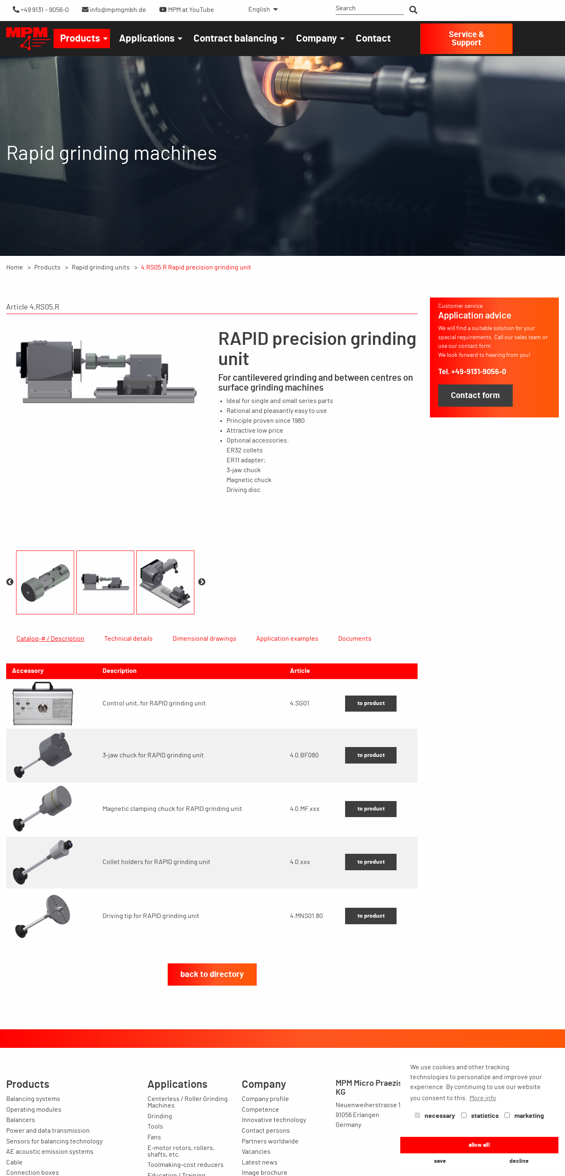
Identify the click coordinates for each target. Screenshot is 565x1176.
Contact (373, 39)
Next (202, 582)
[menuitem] (261, 9)
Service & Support (466, 38)
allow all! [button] (479, 1145)
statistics (480, 1116)
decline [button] (519, 1161)
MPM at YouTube (186, 9)
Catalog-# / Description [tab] (50, 638)
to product (371, 743)
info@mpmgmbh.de (114, 9)
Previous (10, 582)
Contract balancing (235, 39)
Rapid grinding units (101, 267)
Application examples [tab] (287, 638)
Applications (147, 39)
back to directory (212, 1014)
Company (316, 39)
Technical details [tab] (128, 638)
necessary (435, 1116)
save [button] (440, 1161)
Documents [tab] (354, 638)
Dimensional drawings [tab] (204, 638)
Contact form (475, 395)
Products (80, 39)
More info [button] (482, 1098)
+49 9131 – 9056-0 (41, 9)
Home (14, 267)
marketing (524, 1116)
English (259, 9)
